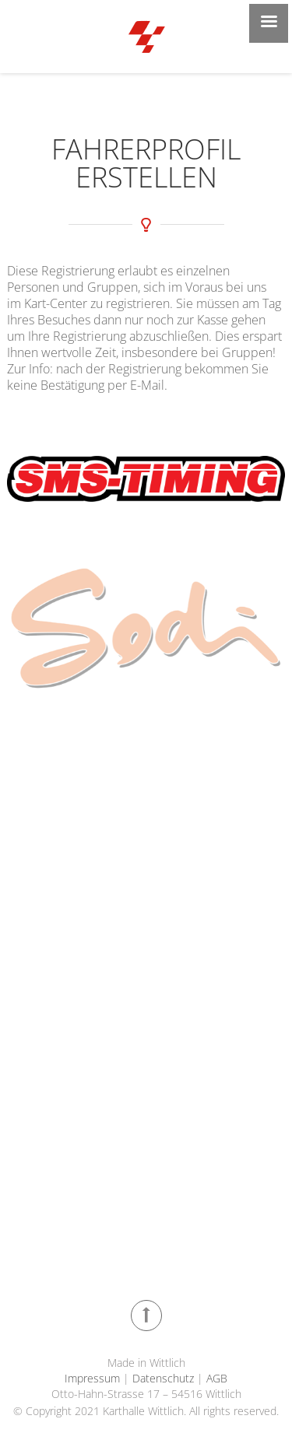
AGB (215, 1378)
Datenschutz (163, 1378)
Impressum (94, 1378)
